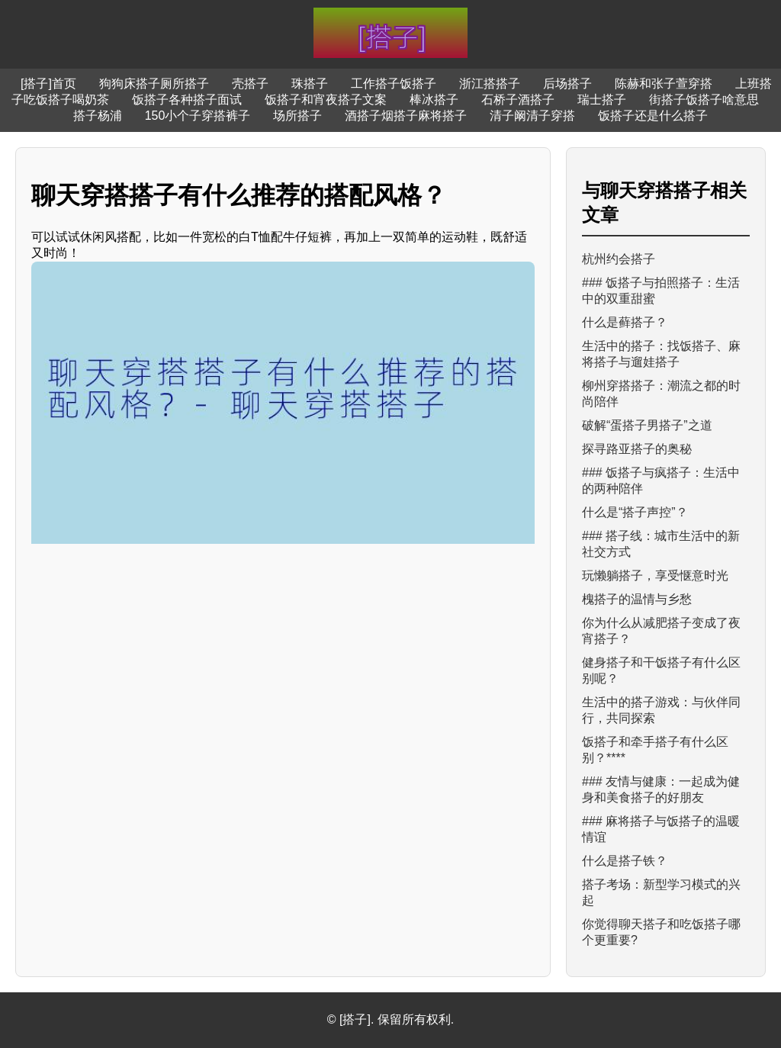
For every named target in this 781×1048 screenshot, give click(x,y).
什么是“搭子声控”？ (635, 512)
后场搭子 (567, 83)
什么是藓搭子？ (624, 322)
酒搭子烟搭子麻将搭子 (406, 115)
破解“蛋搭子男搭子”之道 (647, 425)
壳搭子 (250, 83)
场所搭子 (297, 115)
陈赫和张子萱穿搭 (663, 83)
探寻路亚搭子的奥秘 (637, 448)
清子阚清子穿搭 (532, 115)
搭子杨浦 (97, 115)
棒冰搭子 (434, 99)
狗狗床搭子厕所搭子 (154, 83)
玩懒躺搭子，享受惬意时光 (655, 575)
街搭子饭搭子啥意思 (704, 99)
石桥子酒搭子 (517, 99)
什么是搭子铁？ (624, 860)
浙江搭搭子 (489, 83)
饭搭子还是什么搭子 (653, 115)
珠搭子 (309, 83)
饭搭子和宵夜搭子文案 (326, 99)
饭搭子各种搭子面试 (187, 99)
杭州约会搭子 (618, 258)
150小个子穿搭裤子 (198, 115)
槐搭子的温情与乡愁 (637, 599)
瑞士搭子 (601, 99)
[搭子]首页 (48, 83)
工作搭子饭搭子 (393, 83)
